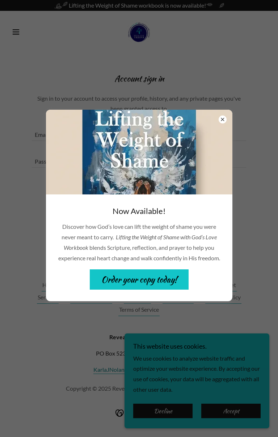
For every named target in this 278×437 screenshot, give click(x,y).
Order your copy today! (139, 279)
